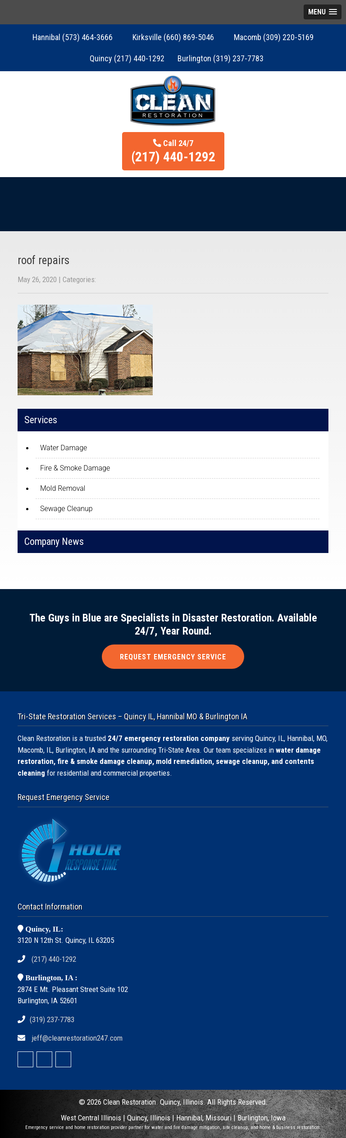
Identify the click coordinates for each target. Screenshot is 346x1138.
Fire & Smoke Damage (75, 468)
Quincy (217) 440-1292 (127, 58)
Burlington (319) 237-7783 (221, 58)
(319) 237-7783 (52, 1019)
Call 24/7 (173, 151)
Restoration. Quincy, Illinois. (163, 1101)
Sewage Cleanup (66, 508)
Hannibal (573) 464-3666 (72, 37)
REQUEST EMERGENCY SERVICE (173, 657)
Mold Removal (62, 488)
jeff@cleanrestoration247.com (77, 1037)
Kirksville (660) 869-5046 (173, 37)
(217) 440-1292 (54, 959)
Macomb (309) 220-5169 (274, 37)
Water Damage (63, 447)
